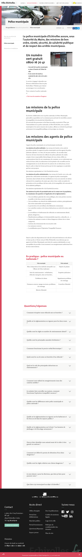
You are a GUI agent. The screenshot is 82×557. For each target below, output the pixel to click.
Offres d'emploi (34, 515)
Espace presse (34, 537)
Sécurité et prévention (22, 27)
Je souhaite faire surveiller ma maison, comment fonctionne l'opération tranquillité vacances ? (43, 395)
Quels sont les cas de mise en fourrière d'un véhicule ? (45, 360)
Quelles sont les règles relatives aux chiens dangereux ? (45, 467)
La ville (23, 3)
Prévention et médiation (11, 48)
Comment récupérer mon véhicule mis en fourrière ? (45, 313)
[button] (3, 554)
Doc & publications (51, 515)
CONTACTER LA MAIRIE (12, 530)
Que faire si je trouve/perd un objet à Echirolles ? (43, 489)
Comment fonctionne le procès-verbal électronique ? (44, 351)
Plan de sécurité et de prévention (10, 37)
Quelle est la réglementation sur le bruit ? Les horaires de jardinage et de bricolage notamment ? (46, 432)
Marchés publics (34, 525)
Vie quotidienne (32, 3)
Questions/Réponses (36, 533)
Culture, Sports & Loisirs (47, 3)
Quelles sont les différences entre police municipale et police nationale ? (45, 406)
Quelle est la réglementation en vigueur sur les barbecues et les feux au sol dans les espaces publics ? (46, 421)
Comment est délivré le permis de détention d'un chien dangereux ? (45, 458)
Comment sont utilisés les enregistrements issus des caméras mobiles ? (44, 385)
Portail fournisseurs (36, 529)
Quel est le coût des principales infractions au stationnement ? (42, 369)
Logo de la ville (50, 525)
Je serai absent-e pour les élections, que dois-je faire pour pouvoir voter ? (46, 479)
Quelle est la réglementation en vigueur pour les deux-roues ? (45, 322)
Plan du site (49, 538)
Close (77, 554)
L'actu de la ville (64, 3)
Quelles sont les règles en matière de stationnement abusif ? (46, 333)
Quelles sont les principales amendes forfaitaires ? (44, 342)
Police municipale (9, 43)
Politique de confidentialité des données (51, 532)
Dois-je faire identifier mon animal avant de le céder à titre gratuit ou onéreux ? (47, 447)
